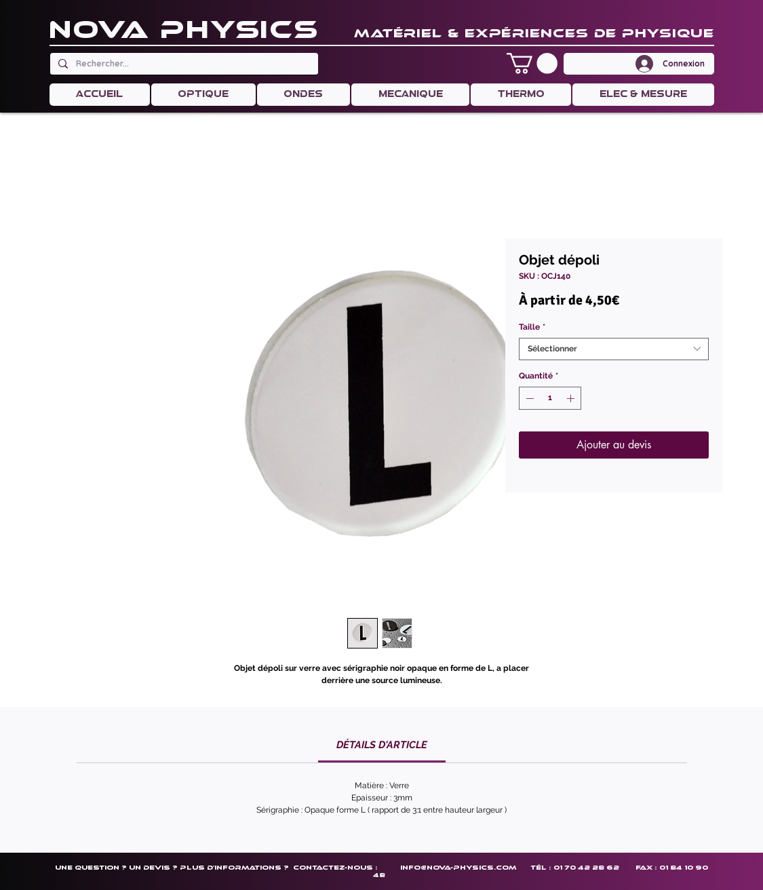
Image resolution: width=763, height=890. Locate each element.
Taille (532, 327)
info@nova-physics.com (458, 867)
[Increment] (571, 398)
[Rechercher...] (183, 64)
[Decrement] (528, 398)
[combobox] (614, 349)
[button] (532, 63)
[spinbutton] (550, 398)
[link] (381, 745)
